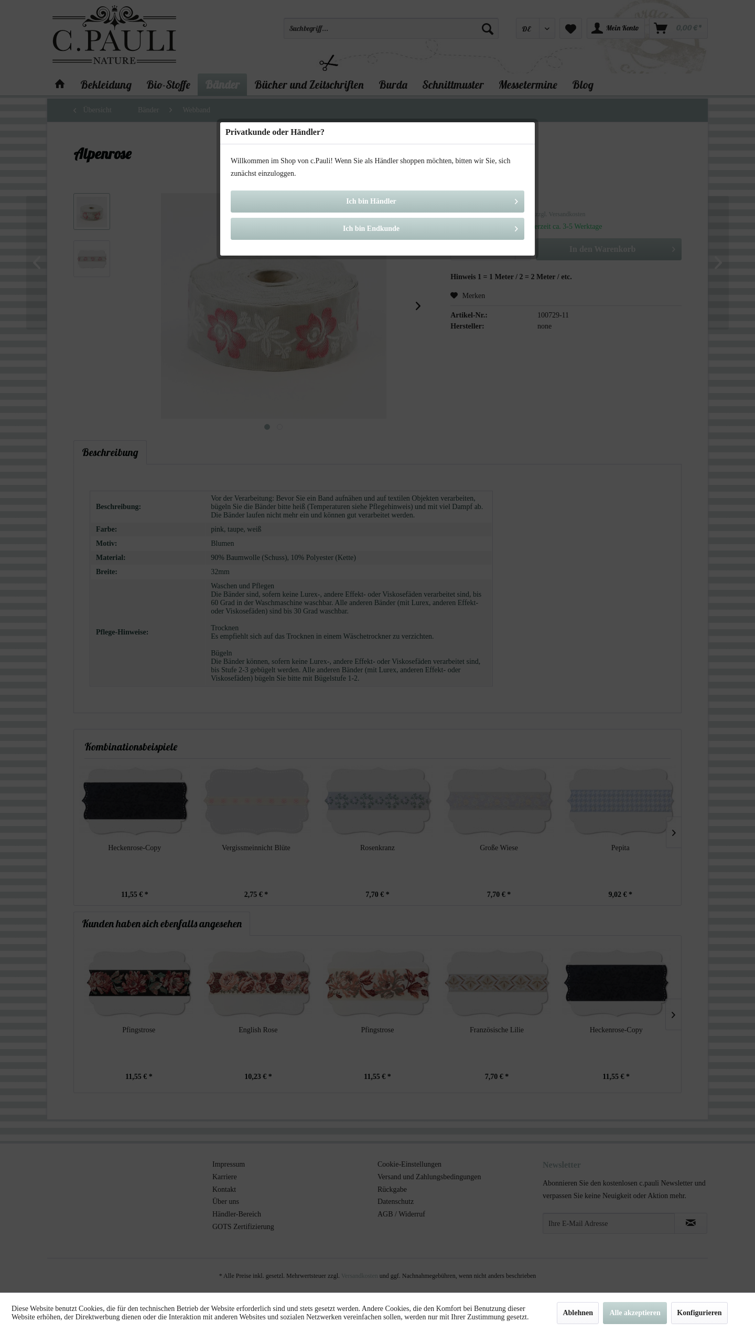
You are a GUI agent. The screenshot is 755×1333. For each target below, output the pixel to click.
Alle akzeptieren (634, 1313)
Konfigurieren (699, 1313)
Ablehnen (578, 1313)
